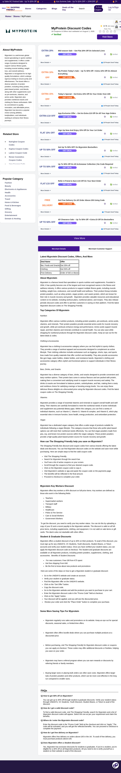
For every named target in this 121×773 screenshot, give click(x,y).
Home (8, 17)
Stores (28, 9)
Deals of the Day (68, 9)
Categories (42, 9)
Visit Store (107, 37)
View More (79, 251)
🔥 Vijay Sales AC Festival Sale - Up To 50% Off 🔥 (21, 1)
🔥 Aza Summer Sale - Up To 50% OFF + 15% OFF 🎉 (78, 1)
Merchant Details (59, 261)
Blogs (54, 9)
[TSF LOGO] (13, 8)
